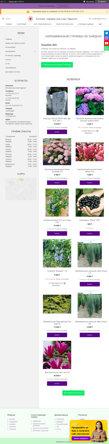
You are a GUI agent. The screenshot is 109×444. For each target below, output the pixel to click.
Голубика (12, 429)
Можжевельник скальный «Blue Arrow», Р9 (89, 323)
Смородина (13, 422)
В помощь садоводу (86, 24)
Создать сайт (13, 1)
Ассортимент (22, 24)
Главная (9, 24)
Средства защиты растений (39, 425)
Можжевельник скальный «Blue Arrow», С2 (89, 272)
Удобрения (37, 421)
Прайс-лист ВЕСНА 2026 (64, 24)
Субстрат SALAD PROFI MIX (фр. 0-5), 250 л (57, 120)
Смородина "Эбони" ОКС (89, 220)
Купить (57, 132)
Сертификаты (10, 68)
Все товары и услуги (72, 393)
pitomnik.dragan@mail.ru (14, 105)
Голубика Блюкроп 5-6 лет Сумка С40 (57, 221)
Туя (58, 427)
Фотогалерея (10, 47)
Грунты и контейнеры (40, 428)
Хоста (59, 429)
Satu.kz (64, 440)
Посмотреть (63, 6)
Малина (12, 419)
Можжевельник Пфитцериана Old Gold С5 (57, 323)
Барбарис (60, 422)
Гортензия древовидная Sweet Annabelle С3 (57, 170)
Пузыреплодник (62, 424)
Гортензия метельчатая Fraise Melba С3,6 (89, 170)
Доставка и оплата (12, 72)
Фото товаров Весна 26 (42, 24)
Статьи (8, 59)
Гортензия (60, 419)
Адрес (82, 419)
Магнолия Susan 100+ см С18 (57, 372)
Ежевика (12, 424)
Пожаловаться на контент (64, 442)
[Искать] (3, 18)
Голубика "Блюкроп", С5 (57, 271)
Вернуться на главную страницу (57, 65)
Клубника (12, 427)
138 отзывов (90, 1)
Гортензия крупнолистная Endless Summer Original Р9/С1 (90, 120)
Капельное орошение (40, 430)
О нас (7, 63)
